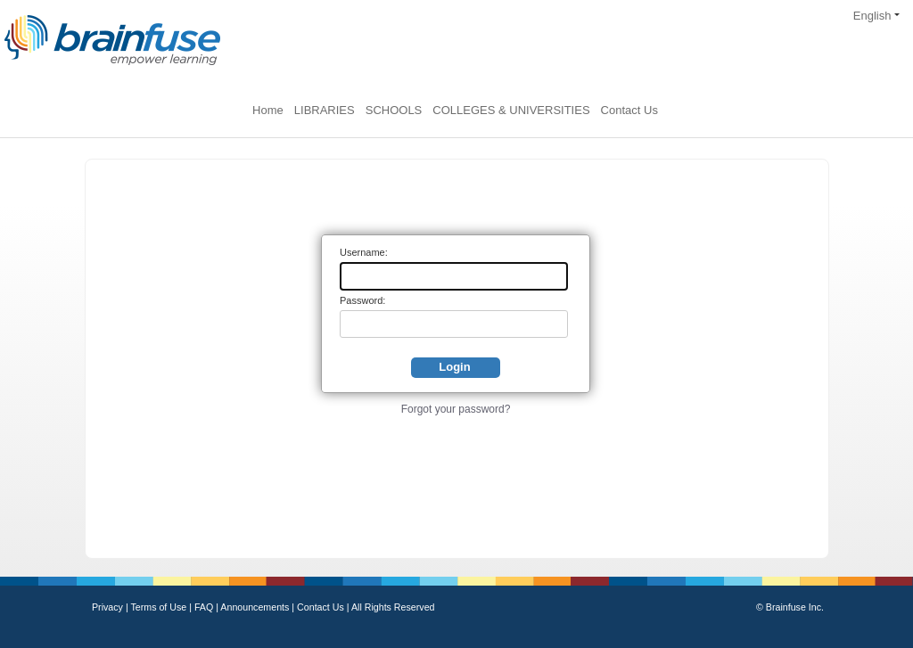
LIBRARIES (324, 110)
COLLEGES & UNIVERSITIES (510, 110)
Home (268, 110)
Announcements (256, 607)
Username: (364, 252)
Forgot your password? (456, 409)
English (876, 15)
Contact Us (629, 110)
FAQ (205, 607)
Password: (362, 300)
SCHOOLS (394, 110)
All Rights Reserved (393, 607)
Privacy (109, 607)
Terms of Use (158, 607)
